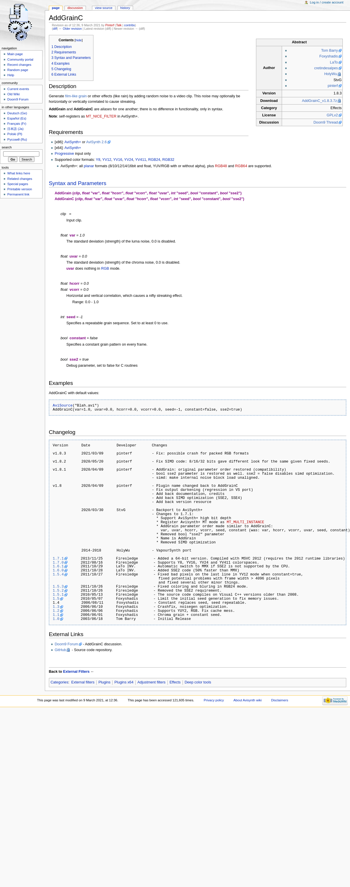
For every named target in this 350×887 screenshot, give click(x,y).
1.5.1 (58, 594)
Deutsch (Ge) (17, 113)
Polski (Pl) (14, 134)
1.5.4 (58, 574)
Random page (17, 70)
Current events (18, 89)
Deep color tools (198, 682)
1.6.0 (58, 570)
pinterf (333, 86)
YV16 (117, 160)
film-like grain (76, 96)
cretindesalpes (326, 68)
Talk (118, 25)
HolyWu (330, 74)
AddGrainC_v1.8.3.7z (319, 101)
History (125, 8)
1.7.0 (58, 562)
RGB (105, 269)
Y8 (98, 160)
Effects (175, 682)
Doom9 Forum (66, 644)
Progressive (64, 154)
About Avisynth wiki (247, 700)
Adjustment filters (151, 682)
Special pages (17, 184)
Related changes (19, 178)
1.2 (56, 610)
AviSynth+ (73, 142)
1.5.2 (58, 590)
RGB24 (154, 160)
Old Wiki (13, 94)
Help (10, 75)
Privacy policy (214, 700)
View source (103, 8)
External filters (82, 682)
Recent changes (19, 64)
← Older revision (70, 28)
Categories (59, 682)
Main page (15, 54)
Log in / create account (326, 2)
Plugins (104, 682)
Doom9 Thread (326, 122)
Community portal (20, 59)
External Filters (76, 672)
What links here (18, 173)
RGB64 (241, 166)
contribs (129, 25)
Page (56, 8)
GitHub (60, 650)
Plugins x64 (124, 682)
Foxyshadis (328, 56)
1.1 (56, 614)
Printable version (19, 189)
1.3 (56, 606)
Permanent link (18, 194)
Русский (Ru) (17, 139)
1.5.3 (58, 586)
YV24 (128, 160)
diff (55, 28)
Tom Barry (329, 51)
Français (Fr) (16, 123)
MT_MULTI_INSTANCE (245, 522)
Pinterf (109, 25)
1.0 (56, 618)
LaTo (334, 62)
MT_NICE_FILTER (101, 116)
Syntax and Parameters (77, 183)
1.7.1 (58, 558)
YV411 (140, 160)
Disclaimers (279, 700)
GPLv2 (332, 115)
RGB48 (221, 166)
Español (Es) (16, 118)
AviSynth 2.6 (96, 142)
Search (7, 147)
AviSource (63, 405)
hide (78, 40)
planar (89, 166)
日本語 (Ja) (15, 129)
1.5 (56, 598)
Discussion (75, 8)
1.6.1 (58, 566)
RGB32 (168, 160)
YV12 (106, 160)
